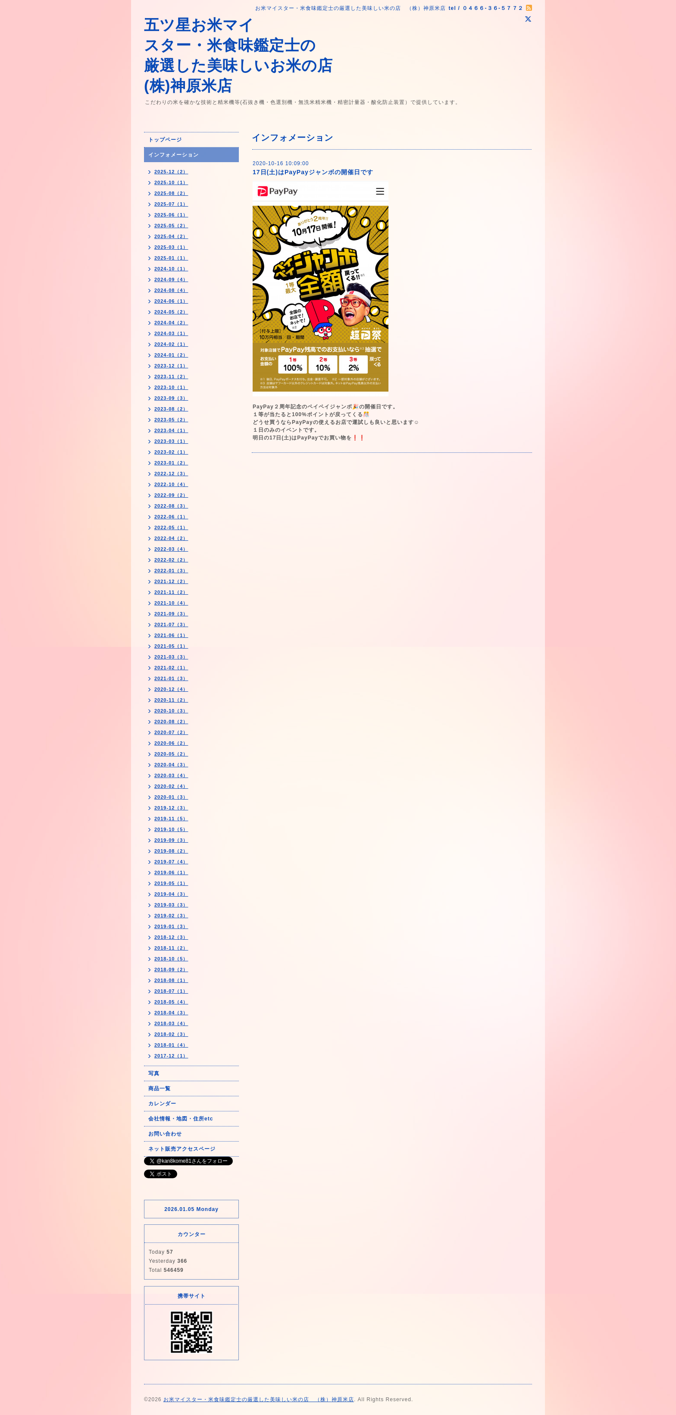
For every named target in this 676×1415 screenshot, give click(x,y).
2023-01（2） (171, 462)
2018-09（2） (171, 969)
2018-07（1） (171, 991)
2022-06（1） (171, 516)
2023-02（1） (171, 452)
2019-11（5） (171, 818)
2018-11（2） (171, 948)
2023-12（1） (171, 365)
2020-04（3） (171, 764)
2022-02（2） (171, 559)
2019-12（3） (171, 807)
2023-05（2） (171, 419)
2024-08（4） (171, 290)
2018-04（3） (171, 1012)
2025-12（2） (171, 171)
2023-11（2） (171, 376)
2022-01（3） (171, 570)
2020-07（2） (171, 732)
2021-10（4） (171, 603)
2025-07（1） (171, 204)
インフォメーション (173, 155)
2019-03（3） (171, 904)
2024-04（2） (171, 322)
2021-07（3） (171, 624)
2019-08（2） (171, 850)
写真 (154, 1073)
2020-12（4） (171, 689)
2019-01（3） (171, 926)
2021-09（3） (171, 613)
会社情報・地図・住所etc (180, 1119)
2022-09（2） (171, 495)
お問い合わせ (165, 1134)
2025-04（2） (171, 236)
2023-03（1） (171, 441)
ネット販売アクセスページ (182, 1149)
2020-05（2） (171, 753)
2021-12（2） (171, 581)
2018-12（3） (171, 937)
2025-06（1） (171, 214)
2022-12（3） (171, 473)
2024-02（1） (171, 344)
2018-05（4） (171, 1001)
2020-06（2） (171, 743)
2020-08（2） (171, 721)
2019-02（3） (171, 915)
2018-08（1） (171, 980)
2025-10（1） (171, 182)
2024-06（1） (171, 301)
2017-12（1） (171, 1055)
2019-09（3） (171, 840)
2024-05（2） (171, 311)
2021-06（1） (171, 635)
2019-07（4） (171, 861)
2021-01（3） (171, 678)
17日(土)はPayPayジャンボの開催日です (313, 172)
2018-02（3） (171, 1034)
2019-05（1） (171, 883)
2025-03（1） (171, 247)
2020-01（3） (171, 797)
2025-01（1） (171, 257)
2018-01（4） (171, 1045)
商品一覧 (159, 1089)
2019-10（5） (171, 829)
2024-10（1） (171, 268)
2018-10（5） (171, 958)
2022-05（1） (171, 527)
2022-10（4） (171, 484)
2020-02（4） (171, 786)
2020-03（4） (171, 775)
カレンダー (162, 1104)
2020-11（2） (171, 700)
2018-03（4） (171, 1023)
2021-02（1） (171, 667)
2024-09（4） (171, 279)
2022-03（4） (171, 549)
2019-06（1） (171, 872)
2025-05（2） (171, 225)
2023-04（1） (171, 430)
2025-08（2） (171, 193)
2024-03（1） (171, 333)
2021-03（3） (171, 656)
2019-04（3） (171, 894)
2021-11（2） (171, 592)
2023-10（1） (171, 387)
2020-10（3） (171, 710)
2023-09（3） (171, 398)
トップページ (165, 140)
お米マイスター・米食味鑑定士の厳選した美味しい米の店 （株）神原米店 (258, 1399)
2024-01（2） (171, 355)
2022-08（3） (171, 505)
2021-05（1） (171, 646)
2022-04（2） (171, 538)
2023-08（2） (171, 408)
